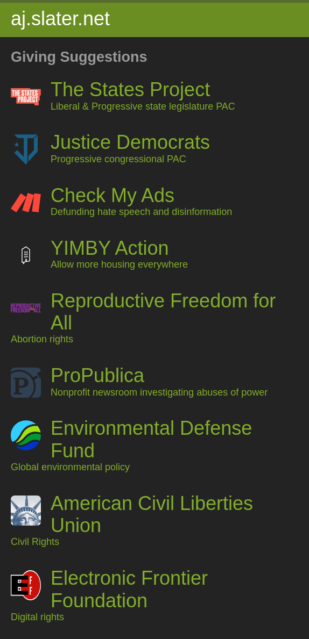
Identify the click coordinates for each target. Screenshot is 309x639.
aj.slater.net (60, 19)
